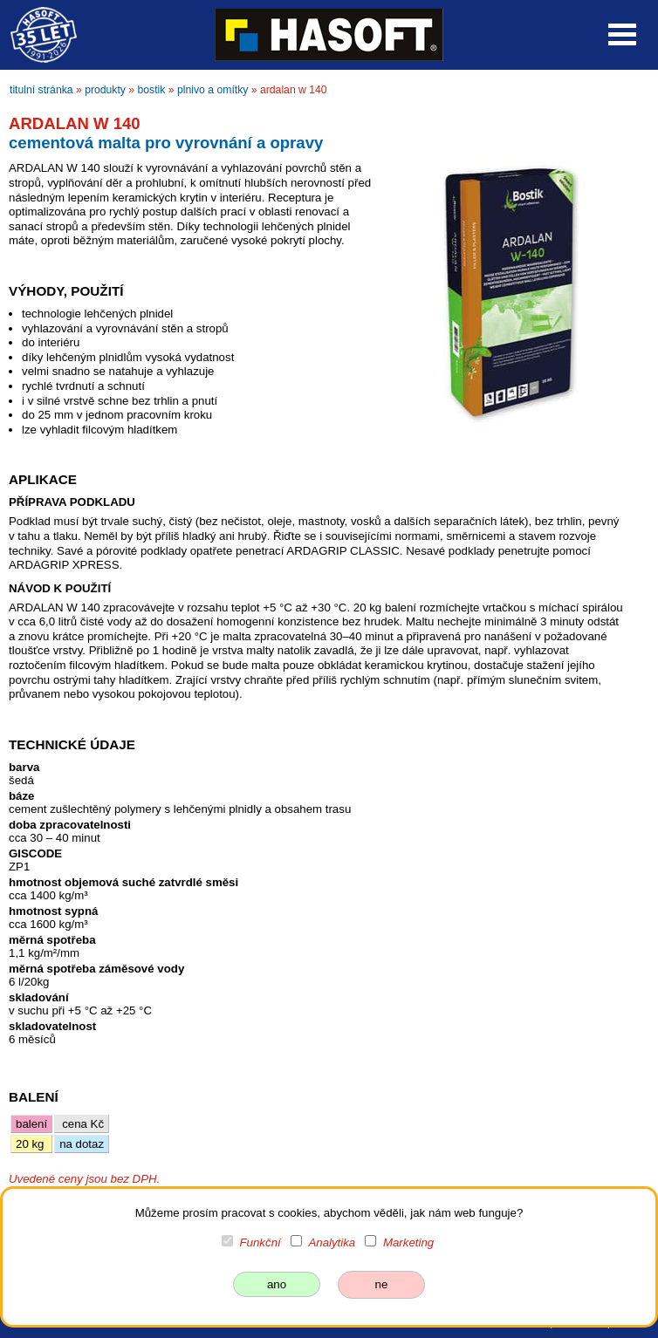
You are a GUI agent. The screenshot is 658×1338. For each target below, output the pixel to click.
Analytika (331, 1242)
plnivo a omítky (212, 90)
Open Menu (622, 34)
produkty (105, 90)
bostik (152, 90)
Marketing (408, 1242)
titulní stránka (41, 90)
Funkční (260, 1242)
